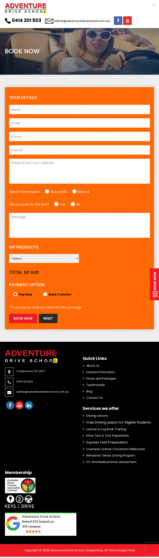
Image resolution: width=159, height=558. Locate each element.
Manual (83, 191)
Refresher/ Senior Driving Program (110, 455)
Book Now (23, 318)
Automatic (59, 191)
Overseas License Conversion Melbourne (115, 449)
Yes (63, 204)
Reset (48, 318)
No (78, 204)
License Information (100, 372)
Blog (89, 391)
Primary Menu (154, 5)
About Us (92, 366)
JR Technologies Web (119, 550)
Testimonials (95, 385)
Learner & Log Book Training (106, 429)
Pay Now (25, 294)
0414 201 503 (26, 20)
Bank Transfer (60, 294)
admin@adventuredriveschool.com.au (82, 21)
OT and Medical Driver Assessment (111, 462)
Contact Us (94, 398)
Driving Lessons (97, 416)
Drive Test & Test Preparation (107, 435)
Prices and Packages (101, 378)
